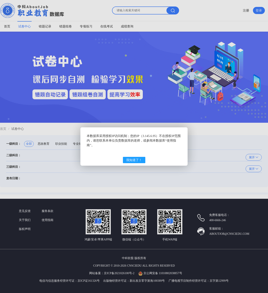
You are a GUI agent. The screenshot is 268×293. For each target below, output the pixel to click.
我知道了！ (134, 160)
